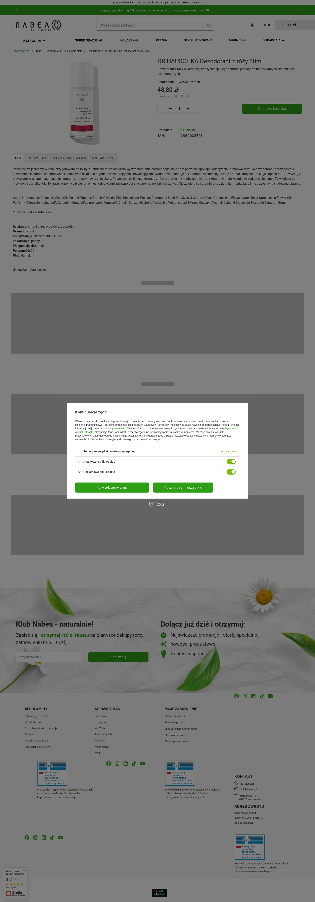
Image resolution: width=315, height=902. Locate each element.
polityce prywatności (114, 428)
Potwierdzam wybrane (112, 487)
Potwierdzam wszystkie (183, 487)
